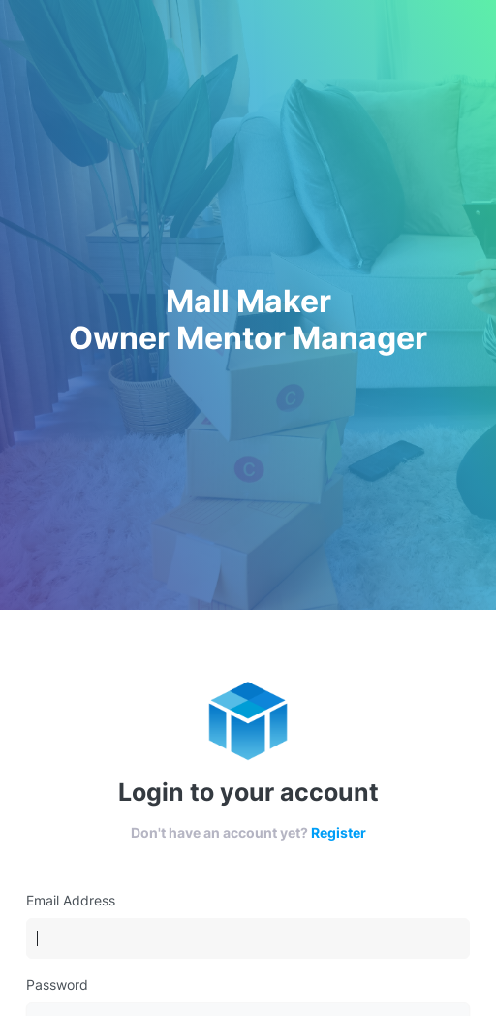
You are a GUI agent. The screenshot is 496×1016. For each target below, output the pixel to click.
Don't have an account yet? (248, 832)
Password (57, 984)
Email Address (70, 900)
